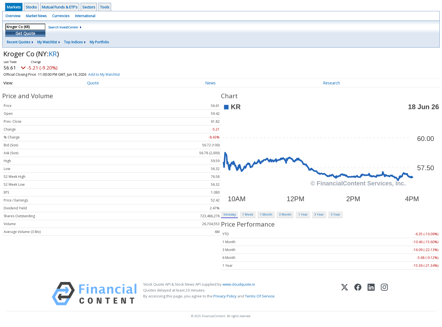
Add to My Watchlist (112, 74)
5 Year (335, 214)
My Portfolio (99, 42)
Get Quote (25, 33)
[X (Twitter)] (344, 293)
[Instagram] (384, 293)
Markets (14, 7)
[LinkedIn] (371, 293)
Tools (104, 7)
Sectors (88, 7)
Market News (36, 16)
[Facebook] (358, 293)
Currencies (60, 16)
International (85, 16)
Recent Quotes (18, 42)
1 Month (266, 214)
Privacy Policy (225, 296)
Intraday (230, 214)
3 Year (319, 214)
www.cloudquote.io (238, 284)
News (210, 83)
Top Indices (73, 42)
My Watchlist (47, 42)
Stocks (31, 7)
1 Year (303, 214)
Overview (12, 16)
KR (53, 53)
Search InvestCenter (63, 27)
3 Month (285, 214)
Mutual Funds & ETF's (60, 7)
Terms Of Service (260, 296)
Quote (93, 83)
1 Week (247, 214)
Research (331, 83)
